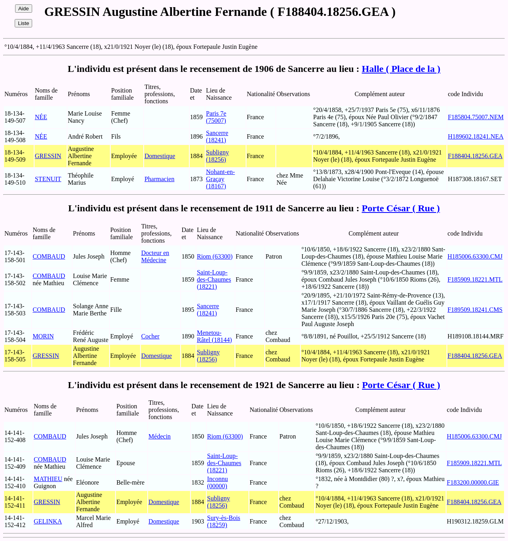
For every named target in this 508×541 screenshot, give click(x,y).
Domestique (159, 156)
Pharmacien (159, 179)
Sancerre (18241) (217, 136)
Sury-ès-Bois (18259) (224, 521)
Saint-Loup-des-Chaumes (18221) (214, 279)
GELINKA (48, 521)
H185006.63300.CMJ (475, 256)
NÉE (41, 117)
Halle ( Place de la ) (401, 69)
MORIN (43, 336)
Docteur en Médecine (155, 256)
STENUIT (48, 179)
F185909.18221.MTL (475, 279)
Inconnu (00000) (217, 482)
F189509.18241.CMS (475, 309)
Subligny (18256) (217, 156)
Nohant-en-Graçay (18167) (220, 178)
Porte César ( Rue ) (401, 208)
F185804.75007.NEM (475, 117)
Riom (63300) (215, 256)
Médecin (159, 436)
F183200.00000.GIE (473, 482)
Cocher (150, 336)
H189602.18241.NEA (475, 136)
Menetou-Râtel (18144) (214, 336)
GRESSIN (48, 156)
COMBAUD (49, 256)
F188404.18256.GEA (475, 156)
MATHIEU (48, 478)
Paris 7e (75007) (216, 117)
